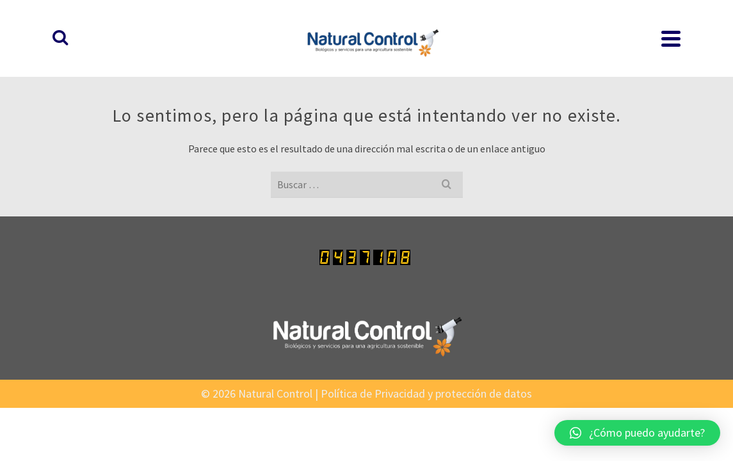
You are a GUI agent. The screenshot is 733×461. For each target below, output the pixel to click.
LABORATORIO (345, 24)
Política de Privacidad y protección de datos (426, 380)
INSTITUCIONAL (523, 24)
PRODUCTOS (275, 24)
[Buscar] (674, 32)
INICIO (226, 32)
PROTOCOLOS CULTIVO (435, 24)
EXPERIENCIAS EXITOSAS (595, 32)
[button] (637, 433)
